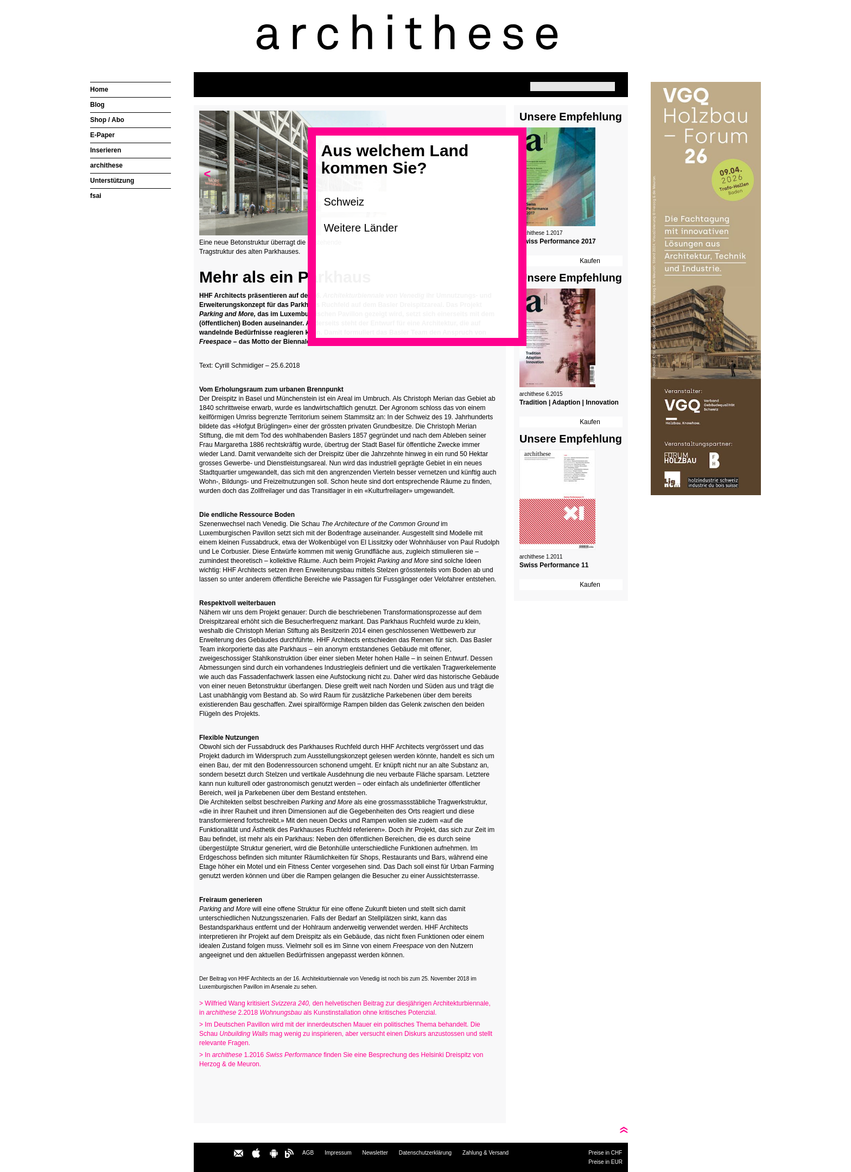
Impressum (338, 1153)
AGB (308, 1153)
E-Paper (102, 135)
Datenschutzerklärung (425, 1153)
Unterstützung (112, 180)
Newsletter (375, 1153)
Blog (97, 104)
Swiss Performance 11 (553, 565)
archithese (106, 165)
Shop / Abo (107, 120)
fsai (95, 196)
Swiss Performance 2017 (557, 241)
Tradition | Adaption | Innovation (569, 402)
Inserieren (105, 150)
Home (99, 89)
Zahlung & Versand (485, 1153)
